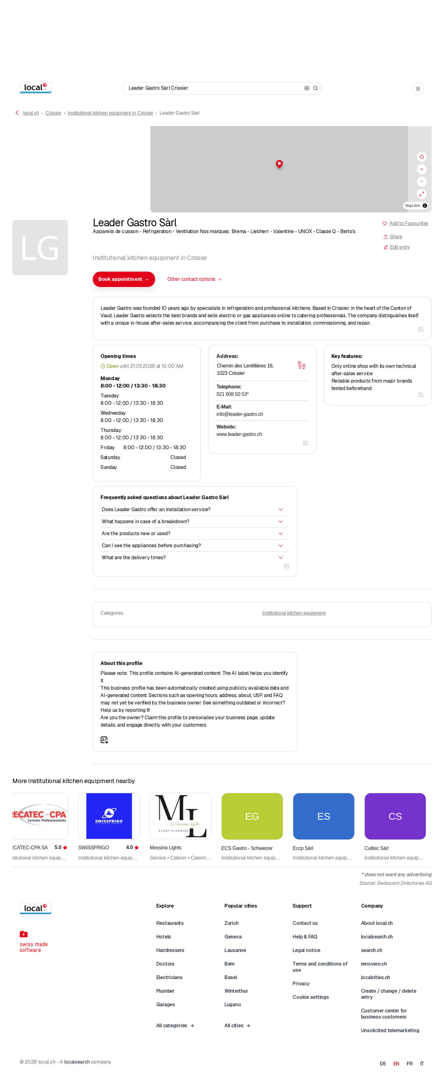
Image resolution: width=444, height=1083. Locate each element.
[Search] (315, 88)
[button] (222, 164)
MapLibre (412, 205)
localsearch (77, 1062)
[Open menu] (418, 89)
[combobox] (124, 279)
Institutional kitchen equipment (294, 613)
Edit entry (396, 247)
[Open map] (302, 365)
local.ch (31, 113)
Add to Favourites (408, 223)
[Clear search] (306, 88)
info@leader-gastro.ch (239, 414)
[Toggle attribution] (425, 205)
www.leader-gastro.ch (239, 434)
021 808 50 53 (232, 394)
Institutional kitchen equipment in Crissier (110, 113)
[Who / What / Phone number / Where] (215, 88)
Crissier (53, 113)
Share (392, 236)
